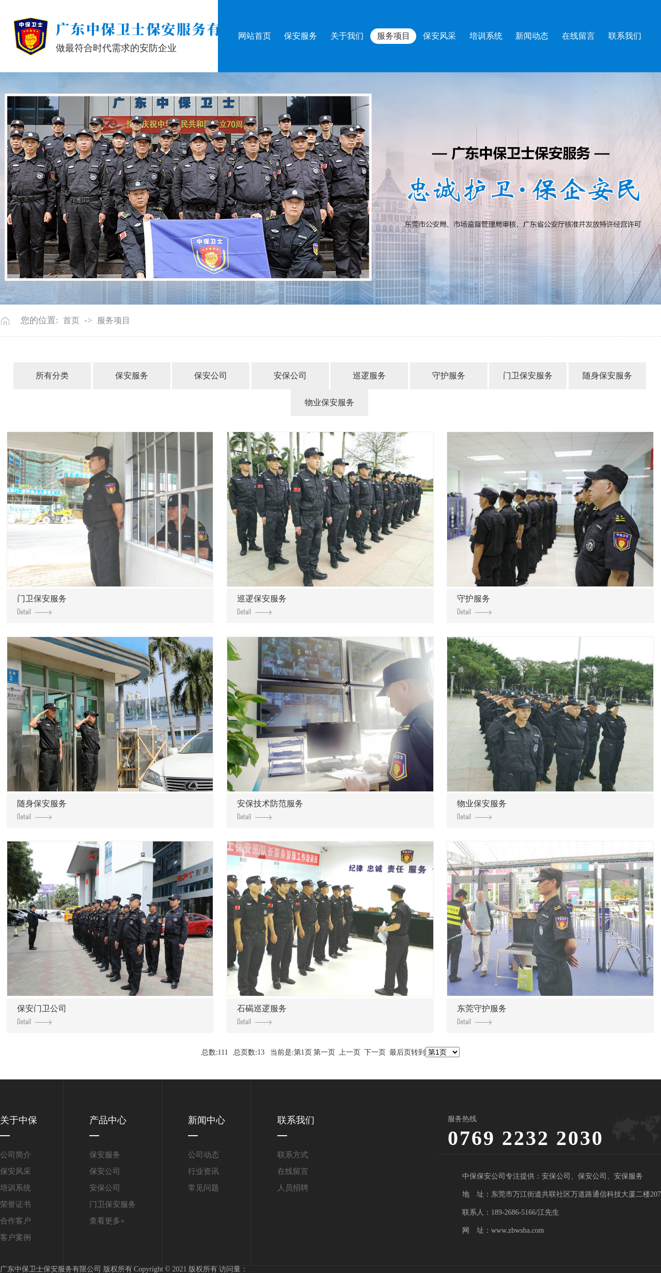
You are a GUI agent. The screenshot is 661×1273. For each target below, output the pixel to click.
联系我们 (624, 35)
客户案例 (15, 1237)
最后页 (400, 1052)
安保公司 (290, 375)
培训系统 (485, 35)
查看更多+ (106, 1221)
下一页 (375, 1052)
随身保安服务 (607, 375)
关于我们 (347, 35)
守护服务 (448, 375)
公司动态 (203, 1155)
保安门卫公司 (42, 1014)
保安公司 (210, 375)
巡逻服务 (369, 375)
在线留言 (578, 35)
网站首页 (254, 35)
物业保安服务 (329, 402)
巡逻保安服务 (262, 604)
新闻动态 (531, 35)
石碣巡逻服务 (262, 1014)
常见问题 (203, 1188)
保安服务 (300, 35)
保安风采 (439, 35)
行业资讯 (203, 1171)
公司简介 (15, 1155)
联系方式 (292, 1155)
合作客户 (15, 1221)
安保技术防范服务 (270, 809)
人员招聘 (292, 1188)
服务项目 (393, 35)
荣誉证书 (15, 1204)
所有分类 (52, 375)
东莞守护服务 (482, 1014)
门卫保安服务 (528, 375)
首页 (71, 320)
